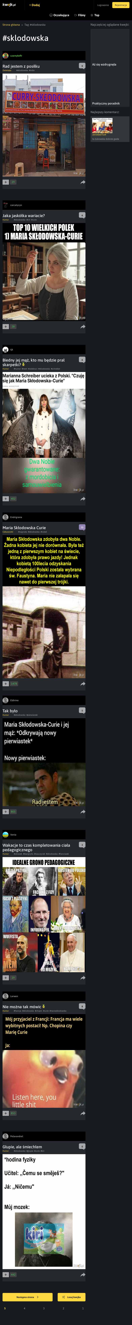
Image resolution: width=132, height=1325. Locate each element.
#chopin (38, 1011)
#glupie (29, 1151)
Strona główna (11, 24)
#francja (17, 1011)
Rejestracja (121, 5)
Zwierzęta (7, 70)
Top (96, 15)
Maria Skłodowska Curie (24, 527)
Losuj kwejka (71, 1297)
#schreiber (55, 369)
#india (32, 70)
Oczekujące (61, 15)
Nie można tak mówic (24, 1006)
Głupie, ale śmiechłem (22, 1147)
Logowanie (103, 5)
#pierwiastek (32, 715)
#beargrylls (28, 854)
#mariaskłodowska (58, 1011)
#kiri (42, 1151)
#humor (17, 369)
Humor (6, 220)
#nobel (44, 532)
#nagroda (22, 532)
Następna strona (27, 1297)
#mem (24, 369)
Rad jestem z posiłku (21, 66)
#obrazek (18, 854)
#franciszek (64, 854)
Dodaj (36, 5)
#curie (34, 220)
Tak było (10, 711)
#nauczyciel (39, 854)
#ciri (28, 220)
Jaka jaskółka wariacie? (24, 215)
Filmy (81, 15)
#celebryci (32, 369)
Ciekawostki (8, 532)
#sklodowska (22, 70)
